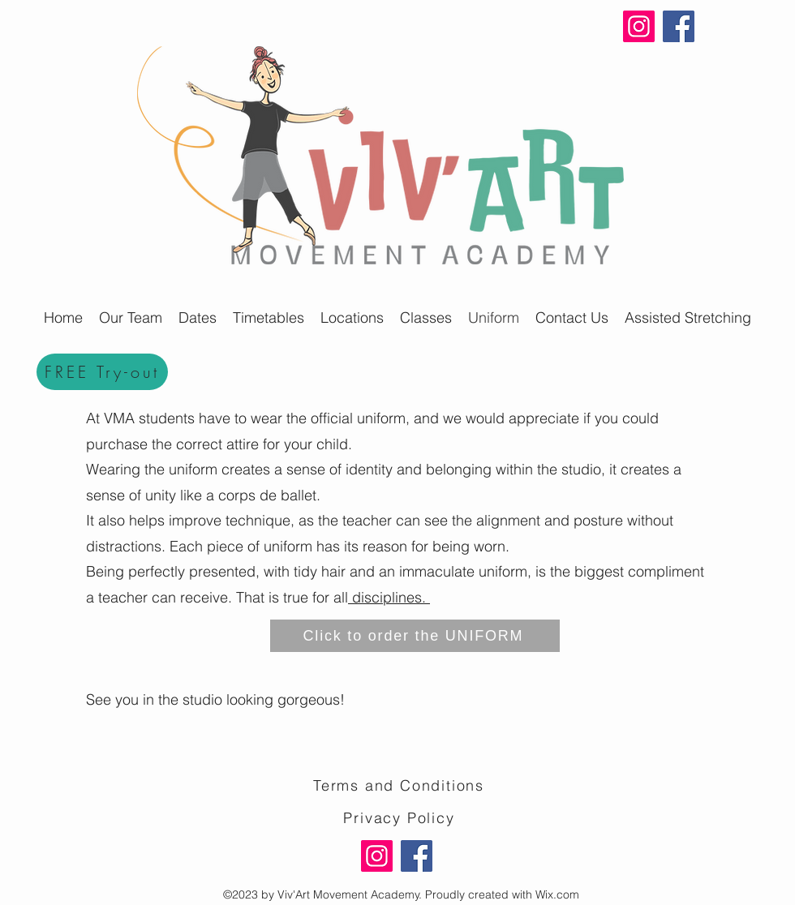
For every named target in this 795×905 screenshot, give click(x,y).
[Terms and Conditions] (400, 785)
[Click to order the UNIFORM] (415, 636)
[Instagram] (639, 26)
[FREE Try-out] (102, 372)
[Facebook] (678, 26)
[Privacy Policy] (400, 817)
